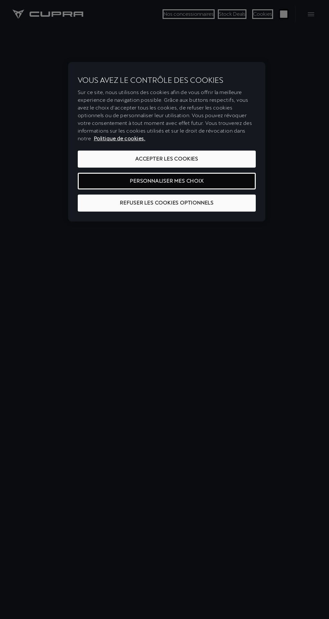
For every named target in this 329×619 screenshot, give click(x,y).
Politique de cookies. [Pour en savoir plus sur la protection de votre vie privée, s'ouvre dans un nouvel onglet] (120, 138)
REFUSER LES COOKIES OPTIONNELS (167, 203)
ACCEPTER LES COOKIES (166, 159)
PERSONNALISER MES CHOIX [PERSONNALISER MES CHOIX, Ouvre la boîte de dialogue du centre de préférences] (166, 181)
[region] (166, 142)
